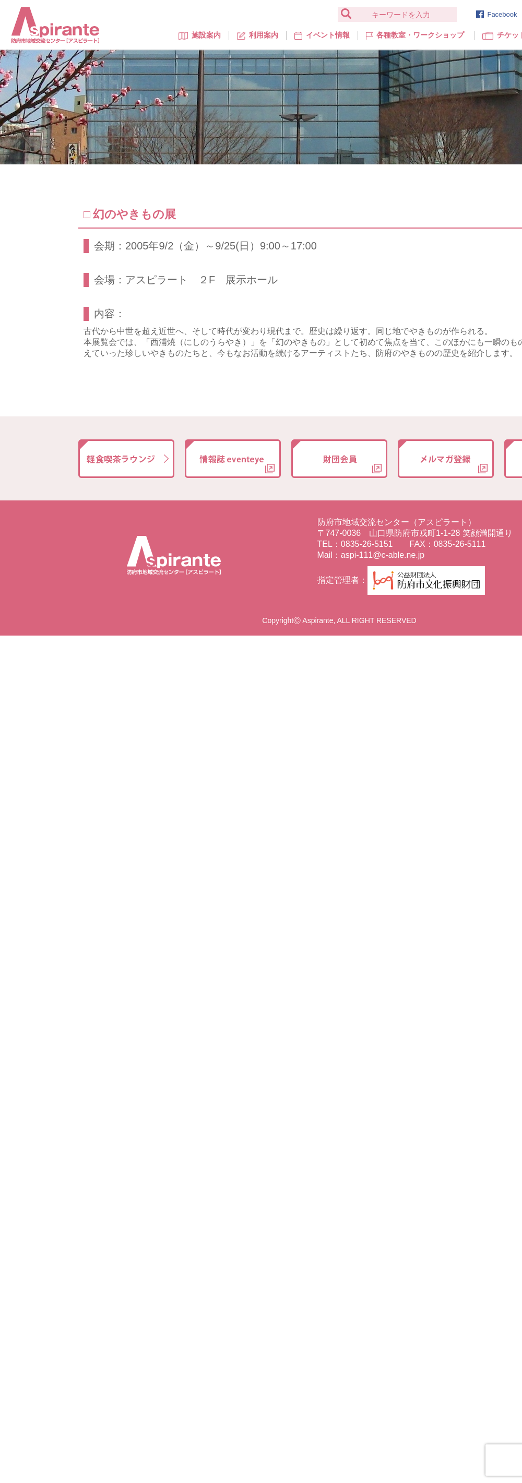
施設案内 (200, 35)
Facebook (496, 14)
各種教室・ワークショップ (415, 35)
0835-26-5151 (367, 544)
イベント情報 (322, 35)
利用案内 (257, 35)
